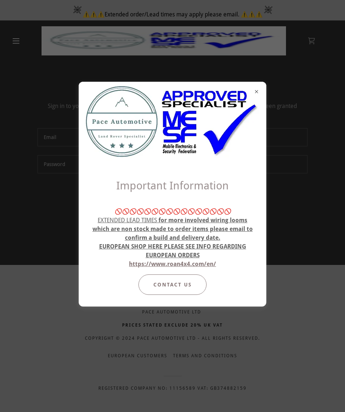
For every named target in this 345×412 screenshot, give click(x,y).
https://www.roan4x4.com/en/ (172, 264)
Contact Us (172, 285)
